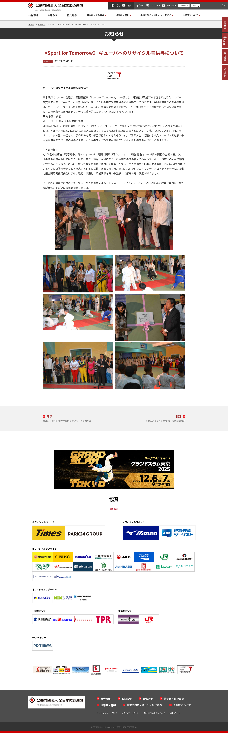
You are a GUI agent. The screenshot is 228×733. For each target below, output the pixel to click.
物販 (142, 5)
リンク (115, 713)
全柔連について (182, 705)
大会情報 (33, 15)
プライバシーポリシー (130, 713)
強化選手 (72, 15)
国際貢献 (47, 61)
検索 (194, 5)
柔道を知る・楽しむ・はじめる (144, 705)
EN (223, 5)
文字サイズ (184, 5)
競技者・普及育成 (174, 698)
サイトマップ (102, 713)
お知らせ (52, 15)
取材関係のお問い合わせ (154, 713)
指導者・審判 (108, 705)
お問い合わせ (171, 5)
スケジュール (155, 5)
